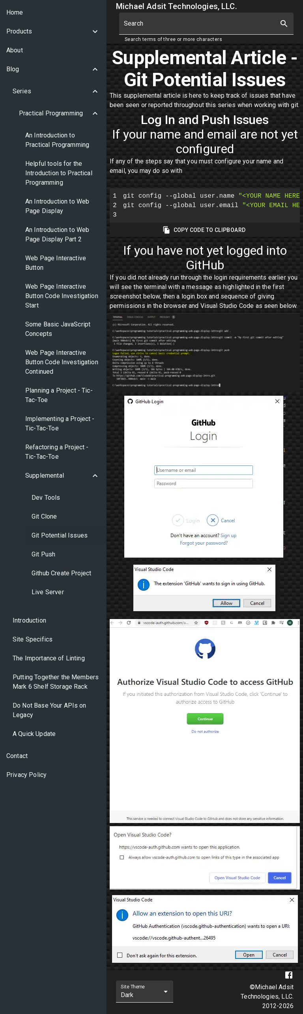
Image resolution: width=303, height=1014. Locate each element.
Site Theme (133, 987)
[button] (53, 31)
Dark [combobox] (127, 995)
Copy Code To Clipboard (205, 230)
